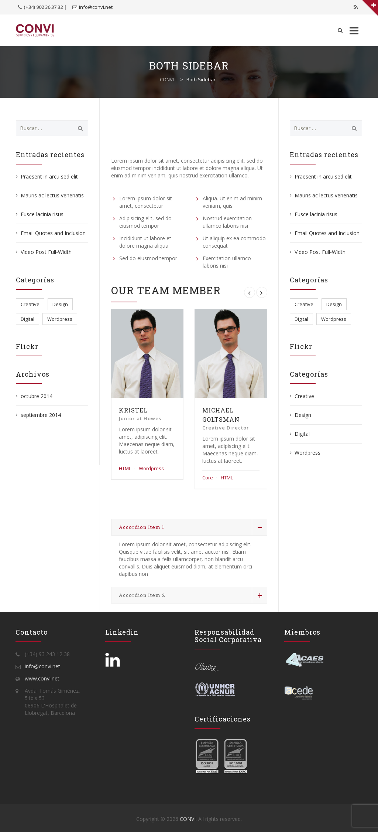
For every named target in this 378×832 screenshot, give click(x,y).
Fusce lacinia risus (42, 214)
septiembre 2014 (41, 414)
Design (303, 414)
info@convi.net (96, 7)
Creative (304, 396)
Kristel (133, 410)
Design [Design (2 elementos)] (60, 304)
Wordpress (151, 468)
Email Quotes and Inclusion (53, 233)
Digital (302, 433)
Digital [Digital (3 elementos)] (27, 319)
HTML (125, 468)
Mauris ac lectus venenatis (52, 195)
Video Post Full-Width (46, 251)
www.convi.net (42, 678)
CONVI (188, 818)
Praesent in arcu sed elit (49, 176)
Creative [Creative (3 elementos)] (30, 304)
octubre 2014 (36, 396)
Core (207, 477)
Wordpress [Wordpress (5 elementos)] (59, 319)
